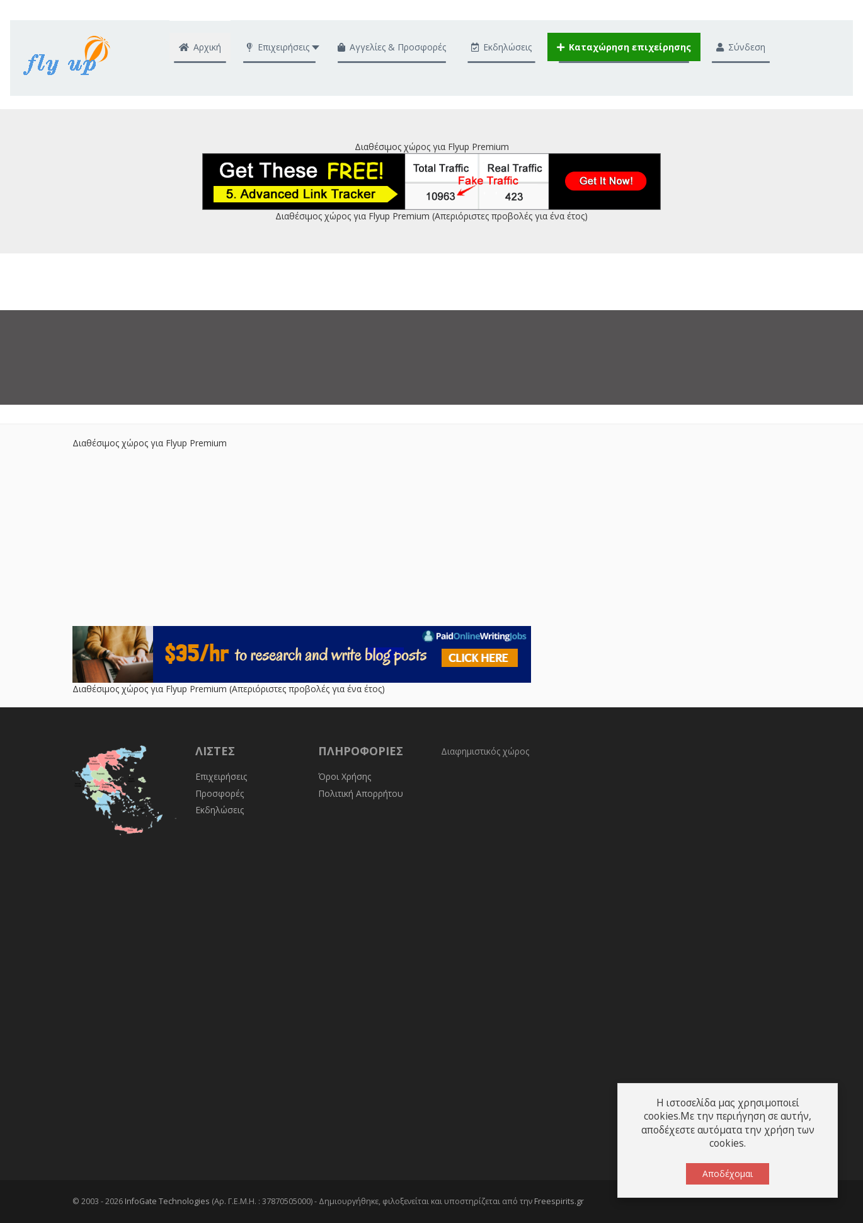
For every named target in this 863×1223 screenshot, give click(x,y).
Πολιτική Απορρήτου (360, 793)
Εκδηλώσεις (219, 810)
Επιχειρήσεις (221, 776)
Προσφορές (219, 793)
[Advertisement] (431, 537)
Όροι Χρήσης (344, 776)
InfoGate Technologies (167, 1201)
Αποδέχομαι (727, 1174)
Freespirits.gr (559, 1201)
